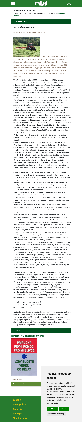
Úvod (15, 13)
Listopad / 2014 (52, 13)
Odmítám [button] (64, 409)
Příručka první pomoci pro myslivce (27, 335)
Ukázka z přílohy (16, 379)
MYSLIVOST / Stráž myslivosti (33, 13)
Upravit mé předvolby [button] (56, 414)
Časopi (21, 13)
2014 (44, 13)
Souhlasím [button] (52, 409)
